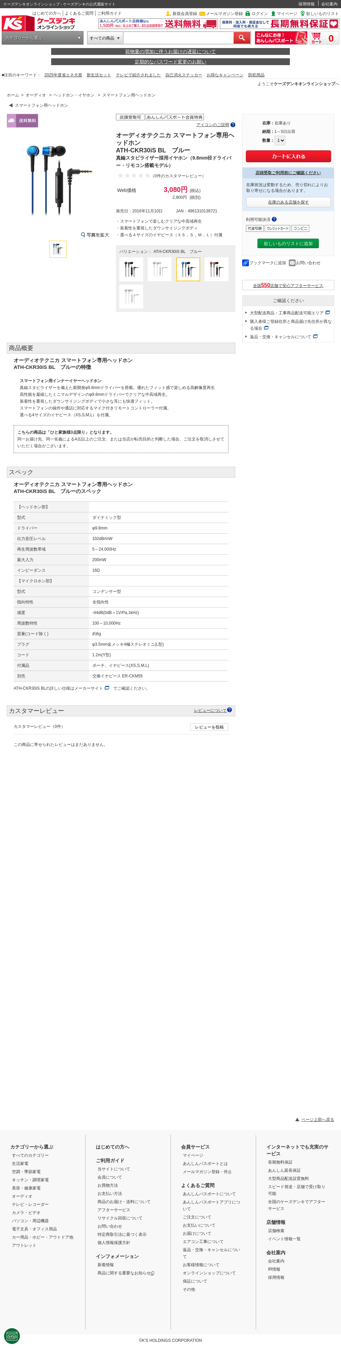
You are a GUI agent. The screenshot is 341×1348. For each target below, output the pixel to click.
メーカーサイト (88, 688)
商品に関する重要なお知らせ (126, 1273)
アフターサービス (114, 1210)
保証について (195, 1281)
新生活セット (99, 75)
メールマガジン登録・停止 (207, 1171)
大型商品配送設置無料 (288, 1178)
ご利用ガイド (109, 13)
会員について (110, 1177)
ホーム (13, 95)
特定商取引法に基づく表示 (122, 1234)
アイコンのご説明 (212, 124)
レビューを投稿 (209, 727)
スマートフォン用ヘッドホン (128, 95)
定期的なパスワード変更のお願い (170, 61)
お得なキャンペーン (225, 75)
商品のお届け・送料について (124, 1201)
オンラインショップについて (209, 1273)
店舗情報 (275, 1222)
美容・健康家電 (26, 1188)
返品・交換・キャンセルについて (280, 336)
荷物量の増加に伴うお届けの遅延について (170, 51)
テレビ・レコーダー (30, 1204)
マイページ (287, 13)
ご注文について (197, 1217)
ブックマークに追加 (267, 262)
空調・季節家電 (26, 1171)
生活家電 (20, 1163)
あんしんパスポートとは (205, 1163)
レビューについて (210, 710)
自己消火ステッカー (183, 75)
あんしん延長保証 (284, 1170)
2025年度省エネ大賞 (63, 75)
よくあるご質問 (79, 13)
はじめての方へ (46, 13)
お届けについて (197, 1233)
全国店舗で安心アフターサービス (288, 285)
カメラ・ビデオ (26, 1212)
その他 (189, 1289)
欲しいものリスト (322, 13)
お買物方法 (108, 1185)
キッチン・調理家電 (30, 1180)
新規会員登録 (185, 13)
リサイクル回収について (120, 1218)
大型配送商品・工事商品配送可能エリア (287, 313)
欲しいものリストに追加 (288, 243)
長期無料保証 (280, 1162)
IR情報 (274, 1269)
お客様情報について (201, 1264)
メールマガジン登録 (224, 13)
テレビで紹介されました (138, 75)
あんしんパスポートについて (209, 1194)
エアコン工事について (203, 1241)
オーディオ (36, 95)
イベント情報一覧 (284, 1239)
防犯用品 (256, 75)
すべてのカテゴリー (30, 1155)
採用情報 (306, 4)
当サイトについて (114, 1169)
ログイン (260, 13)
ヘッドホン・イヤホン (74, 95)
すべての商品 (102, 38)
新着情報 (106, 1264)
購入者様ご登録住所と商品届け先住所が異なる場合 (291, 325)
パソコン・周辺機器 (30, 1220)
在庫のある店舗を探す (288, 202)
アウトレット (24, 1245)
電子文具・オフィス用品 (34, 1229)
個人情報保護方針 (114, 1242)
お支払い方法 (110, 1193)
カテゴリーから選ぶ (23, 37)
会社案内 (329, 4)
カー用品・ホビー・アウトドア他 (42, 1237)
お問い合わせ (308, 262)
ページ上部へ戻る (317, 1119)
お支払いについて (199, 1225)
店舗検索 (276, 1230)
